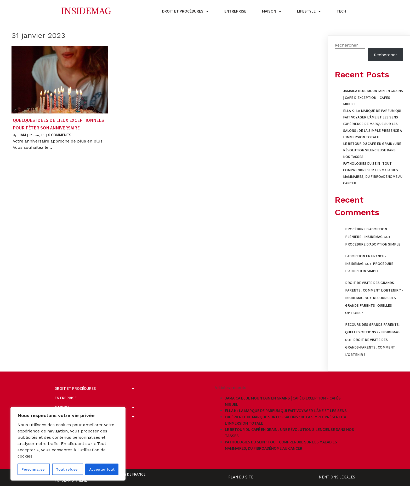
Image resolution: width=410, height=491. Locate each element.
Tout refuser (67, 469)
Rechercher (346, 45)
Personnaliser (33, 469)
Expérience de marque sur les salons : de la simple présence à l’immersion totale (372, 130)
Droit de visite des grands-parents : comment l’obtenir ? (370, 347)
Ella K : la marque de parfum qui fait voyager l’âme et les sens (286, 410)
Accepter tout (102, 469)
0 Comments (59, 135)
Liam (22, 135)
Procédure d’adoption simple (372, 244)
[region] (68, 444)
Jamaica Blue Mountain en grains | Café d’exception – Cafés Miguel (373, 97)
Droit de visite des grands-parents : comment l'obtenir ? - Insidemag (374, 290)
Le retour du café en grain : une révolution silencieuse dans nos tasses (372, 150)
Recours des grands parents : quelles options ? (370, 305)
